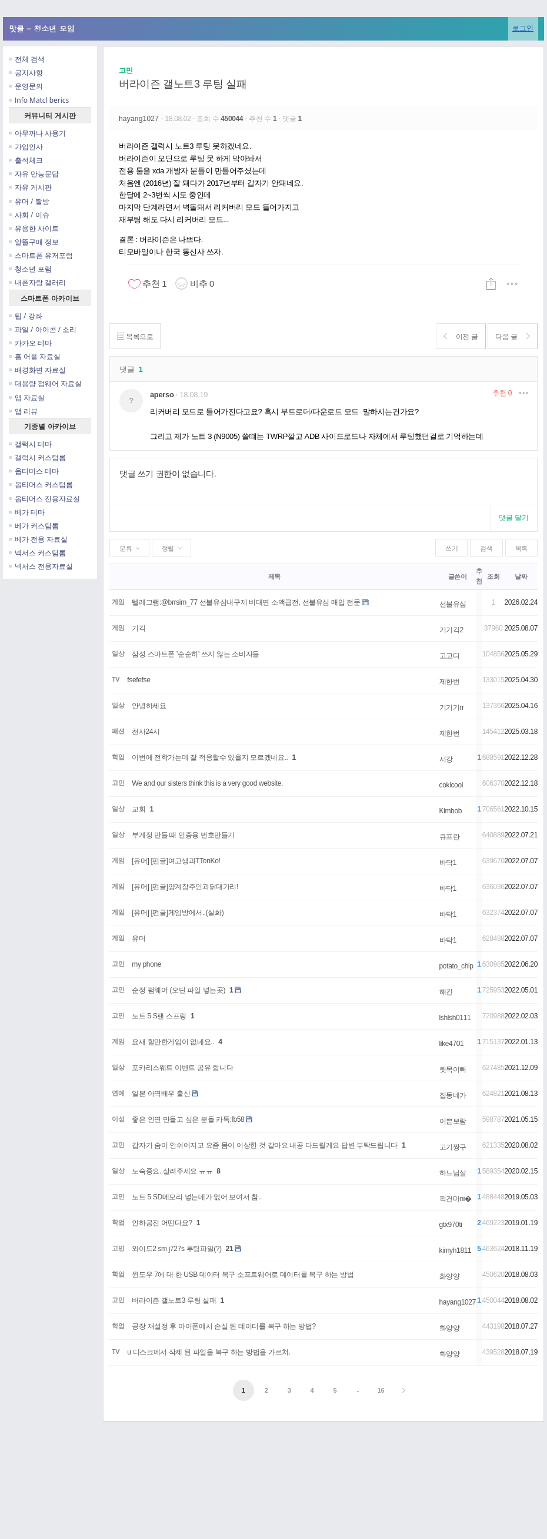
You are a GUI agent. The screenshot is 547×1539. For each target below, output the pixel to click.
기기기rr (451, 707)
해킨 (446, 992)
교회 (138, 809)
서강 (446, 759)
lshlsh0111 (455, 1018)
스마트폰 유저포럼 (41, 255)
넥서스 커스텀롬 (37, 553)
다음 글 (510, 336)
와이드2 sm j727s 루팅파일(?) (176, 1249)
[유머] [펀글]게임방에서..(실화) (178, 912)
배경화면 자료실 (37, 370)
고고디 (449, 656)
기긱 (138, 628)
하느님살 (453, 1173)
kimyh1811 (455, 1250)
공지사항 (26, 73)
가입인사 (26, 147)
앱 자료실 (27, 398)
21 (230, 1249)
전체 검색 (27, 59)
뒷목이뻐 (453, 1069)
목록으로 (137, 336)
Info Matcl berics (39, 100)
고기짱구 (453, 1147)
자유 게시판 (30, 187)
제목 (274, 576)
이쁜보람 (453, 1121)
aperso (162, 394)
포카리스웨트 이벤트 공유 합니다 (182, 1068)
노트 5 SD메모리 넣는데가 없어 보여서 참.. (197, 1197)
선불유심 (453, 604)
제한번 (449, 682)
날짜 (521, 576)
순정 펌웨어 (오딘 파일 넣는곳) (178, 990)
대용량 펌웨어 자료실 (45, 383)
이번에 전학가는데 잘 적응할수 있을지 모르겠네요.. (210, 757)
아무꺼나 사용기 (37, 133)
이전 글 (453, 336)
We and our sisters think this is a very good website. (207, 783)
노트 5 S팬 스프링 (159, 1016)
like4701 (451, 1044)
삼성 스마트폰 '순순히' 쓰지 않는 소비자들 (195, 654)
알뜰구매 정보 (34, 242)
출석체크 (26, 160)
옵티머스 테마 (34, 471)
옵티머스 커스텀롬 (41, 484)
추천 (502, 393)
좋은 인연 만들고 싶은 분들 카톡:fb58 (188, 1119)
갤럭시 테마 (30, 444)
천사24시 (146, 731)
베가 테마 (27, 512)
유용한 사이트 (34, 228)
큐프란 (449, 837)
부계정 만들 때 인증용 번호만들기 (183, 835)
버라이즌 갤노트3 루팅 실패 (183, 84)
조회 (493, 576)
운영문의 (26, 86)
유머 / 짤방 (29, 201)
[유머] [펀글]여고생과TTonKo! (176, 861)
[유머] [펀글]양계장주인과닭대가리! (185, 887)
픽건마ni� (455, 1199)
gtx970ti (450, 1225)
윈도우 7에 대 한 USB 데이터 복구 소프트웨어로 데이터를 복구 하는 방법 (242, 1274)
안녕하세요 (149, 706)
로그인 (522, 28)
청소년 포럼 (30, 269)
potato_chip (456, 966)
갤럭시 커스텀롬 (37, 457)
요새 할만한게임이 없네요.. (173, 1042)
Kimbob (450, 811)
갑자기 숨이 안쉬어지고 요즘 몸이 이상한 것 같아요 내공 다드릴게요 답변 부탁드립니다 (265, 1145)
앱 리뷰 (23, 411)
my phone (146, 964)
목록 (521, 548)
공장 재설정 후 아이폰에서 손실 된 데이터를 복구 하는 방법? (223, 1326)
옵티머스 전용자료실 (44, 499)
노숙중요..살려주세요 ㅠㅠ (172, 1171)
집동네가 (453, 1095)
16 (381, 1390)
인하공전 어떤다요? (162, 1223)
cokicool (451, 785)
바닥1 (448, 863)
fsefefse (138, 680)
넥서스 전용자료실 (41, 566)
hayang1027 (140, 119)
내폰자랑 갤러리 (37, 282)
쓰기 (451, 548)
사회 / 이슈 (29, 215)
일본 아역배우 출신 (161, 1093)
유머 (138, 938)
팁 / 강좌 (25, 316)
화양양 (449, 1276)
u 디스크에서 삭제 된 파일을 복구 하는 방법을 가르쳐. (209, 1352)
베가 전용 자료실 (38, 539)
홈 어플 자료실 (35, 356)
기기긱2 (451, 630)
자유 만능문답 (34, 174)
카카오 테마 (30, 343)
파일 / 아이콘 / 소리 (42, 329)
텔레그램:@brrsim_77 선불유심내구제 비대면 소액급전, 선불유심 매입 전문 (246, 602)
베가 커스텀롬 (34, 526)
